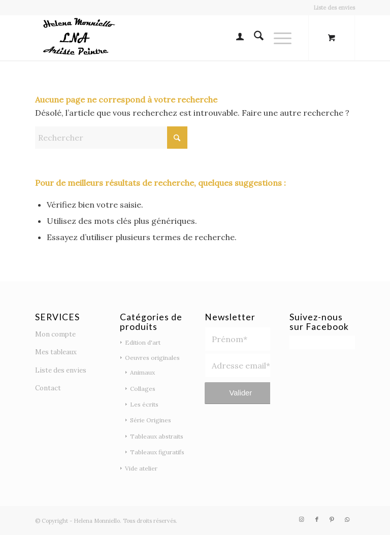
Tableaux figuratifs (157, 452)
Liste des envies (334, 7)
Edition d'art (142, 342)
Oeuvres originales (152, 357)
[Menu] (277, 37)
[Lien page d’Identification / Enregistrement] (235, 37)
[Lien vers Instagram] (301, 519)
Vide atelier (141, 468)
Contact (48, 388)
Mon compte (55, 334)
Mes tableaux (56, 352)
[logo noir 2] (77, 37)
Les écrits (144, 404)
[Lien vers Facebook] (316, 519)
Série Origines (150, 420)
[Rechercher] (254, 37)
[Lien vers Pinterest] (332, 519)
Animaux (142, 372)
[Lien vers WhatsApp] (347, 519)
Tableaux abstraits (156, 436)
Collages (142, 388)
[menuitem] (331, 7)
